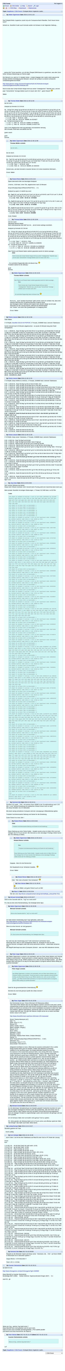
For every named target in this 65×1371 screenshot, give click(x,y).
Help (22, 6)
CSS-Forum (18, 11)
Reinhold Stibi (16, 819)
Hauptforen (10, 11)
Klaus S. (16, 908)
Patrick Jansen (13, 317)
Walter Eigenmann (14, 15)
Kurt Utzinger (14, 1152)
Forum (6, 6)
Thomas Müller (15, 101)
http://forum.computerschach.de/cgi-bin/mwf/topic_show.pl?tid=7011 (39, 911)
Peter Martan (22, 900)
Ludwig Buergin (13, 1143)
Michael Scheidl (15, 914)
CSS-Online (14, 6)
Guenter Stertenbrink (15, 1282)
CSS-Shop (12, 8)
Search (29, 6)
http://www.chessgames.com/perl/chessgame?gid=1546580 (21, 1288)
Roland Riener (16, 179)
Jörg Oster (13, 483)
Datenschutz (31, 8)
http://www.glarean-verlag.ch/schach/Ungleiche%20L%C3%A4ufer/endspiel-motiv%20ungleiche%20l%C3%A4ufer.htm (26, 84)
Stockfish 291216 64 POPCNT (21, 323)
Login (36, 6)
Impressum (22, 8)
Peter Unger (16, 971)
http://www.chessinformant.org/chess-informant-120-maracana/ (29, 1033)
